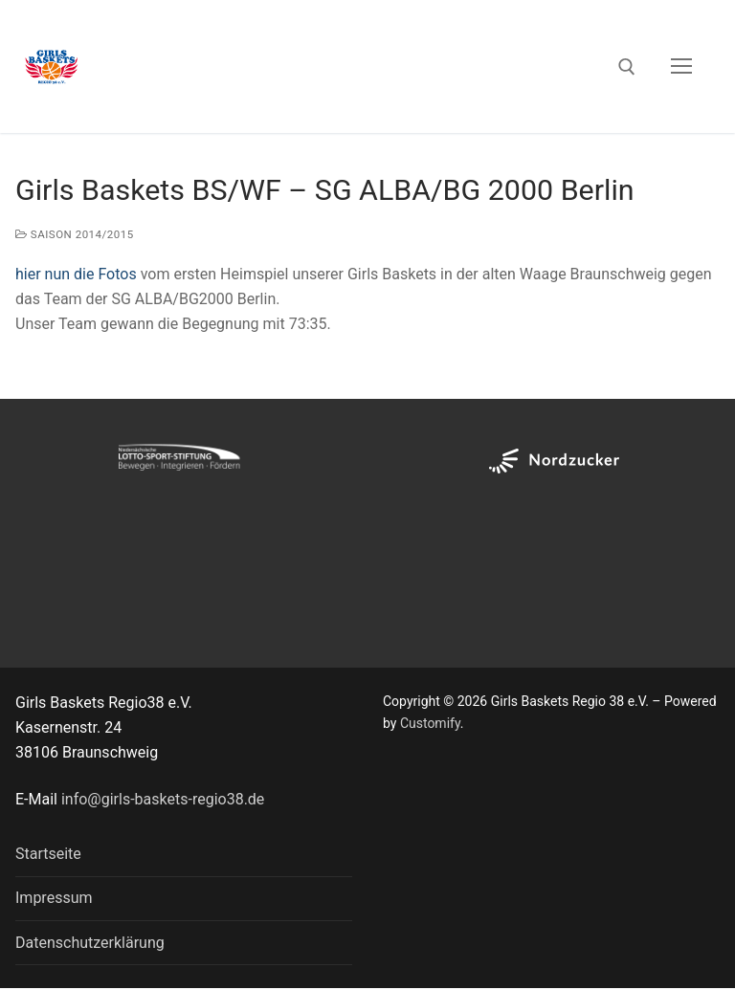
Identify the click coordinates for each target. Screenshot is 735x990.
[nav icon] (681, 67)
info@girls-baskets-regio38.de (162, 799)
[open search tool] (626, 67)
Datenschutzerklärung (90, 943)
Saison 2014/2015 (74, 234)
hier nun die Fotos (76, 274)
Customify (430, 723)
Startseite (48, 854)
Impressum (54, 898)
